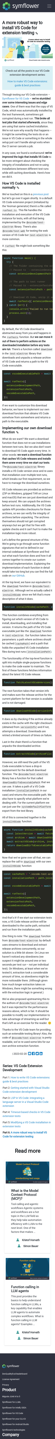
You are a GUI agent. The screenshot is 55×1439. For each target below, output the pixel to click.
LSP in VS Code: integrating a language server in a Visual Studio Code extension (26, 1101)
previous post (41, 194)
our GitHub (18, 575)
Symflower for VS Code (15, 98)
